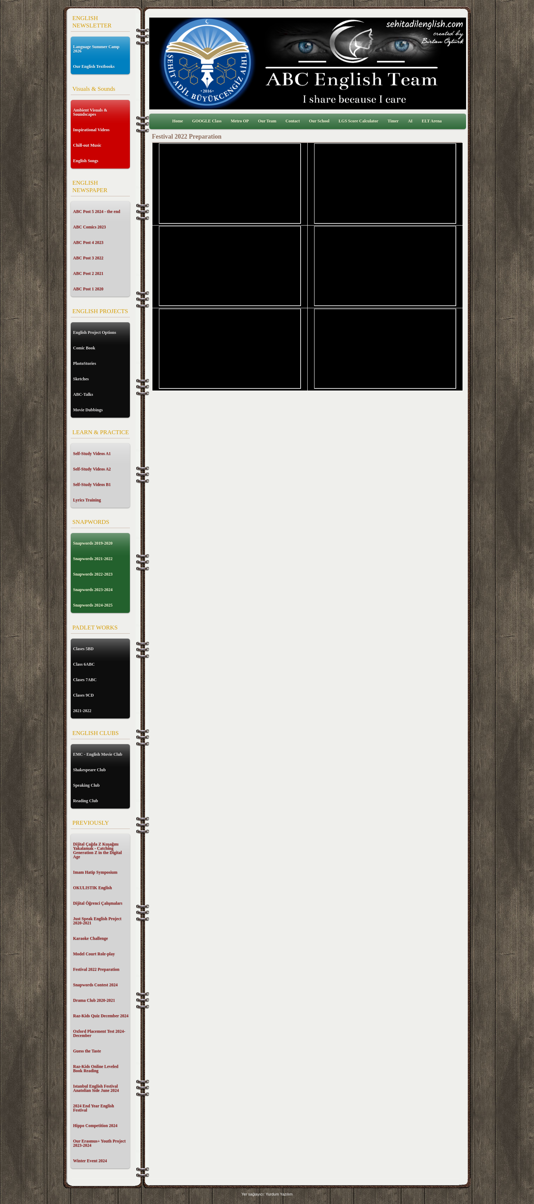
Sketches (81, 378)
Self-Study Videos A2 (92, 469)
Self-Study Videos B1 (92, 484)
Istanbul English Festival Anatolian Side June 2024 (96, 1088)
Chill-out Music (87, 145)
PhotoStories (84, 363)
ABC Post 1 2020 (88, 288)
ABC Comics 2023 (89, 226)
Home (177, 121)
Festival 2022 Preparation (96, 969)
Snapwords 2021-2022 (93, 558)
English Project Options (94, 332)
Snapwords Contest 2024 (95, 984)
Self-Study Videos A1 (92, 453)
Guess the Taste (87, 1050)
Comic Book (84, 348)
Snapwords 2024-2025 (93, 605)
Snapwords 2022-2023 (93, 574)
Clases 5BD (83, 648)
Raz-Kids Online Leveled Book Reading (96, 1068)
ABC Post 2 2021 (88, 273)
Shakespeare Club (89, 769)
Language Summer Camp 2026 (96, 48)
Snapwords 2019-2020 (93, 543)
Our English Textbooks (94, 66)
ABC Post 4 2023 (88, 242)
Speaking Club (86, 785)
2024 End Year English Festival (93, 1108)
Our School (319, 121)
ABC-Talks (83, 394)
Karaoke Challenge (90, 938)
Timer (393, 121)
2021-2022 (82, 710)
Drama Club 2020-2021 (94, 1000)
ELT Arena (432, 121)
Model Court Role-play (94, 953)
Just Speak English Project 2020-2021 (97, 920)
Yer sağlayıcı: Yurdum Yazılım (267, 1194)
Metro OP (240, 121)
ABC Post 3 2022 (88, 257)
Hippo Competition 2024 (95, 1125)
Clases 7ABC (85, 679)
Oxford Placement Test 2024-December (99, 1033)
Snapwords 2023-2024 (93, 589)
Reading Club (85, 800)
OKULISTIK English (92, 887)
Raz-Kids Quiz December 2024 (100, 1015)
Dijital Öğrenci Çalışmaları (97, 903)
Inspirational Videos (91, 129)
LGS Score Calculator (358, 121)
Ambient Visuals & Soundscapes (90, 112)
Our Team (267, 121)
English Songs (86, 160)
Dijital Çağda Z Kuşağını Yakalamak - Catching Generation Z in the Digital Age (97, 850)
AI (410, 121)
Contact (292, 121)
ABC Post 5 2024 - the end (96, 211)
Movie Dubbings (88, 409)
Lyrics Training (87, 500)
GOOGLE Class (207, 121)
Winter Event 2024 (90, 1160)
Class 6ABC (84, 664)
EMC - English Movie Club (97, 754)
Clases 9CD (83, 695)
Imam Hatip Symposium (95, 872)
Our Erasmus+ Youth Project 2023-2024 (99, 1143)
